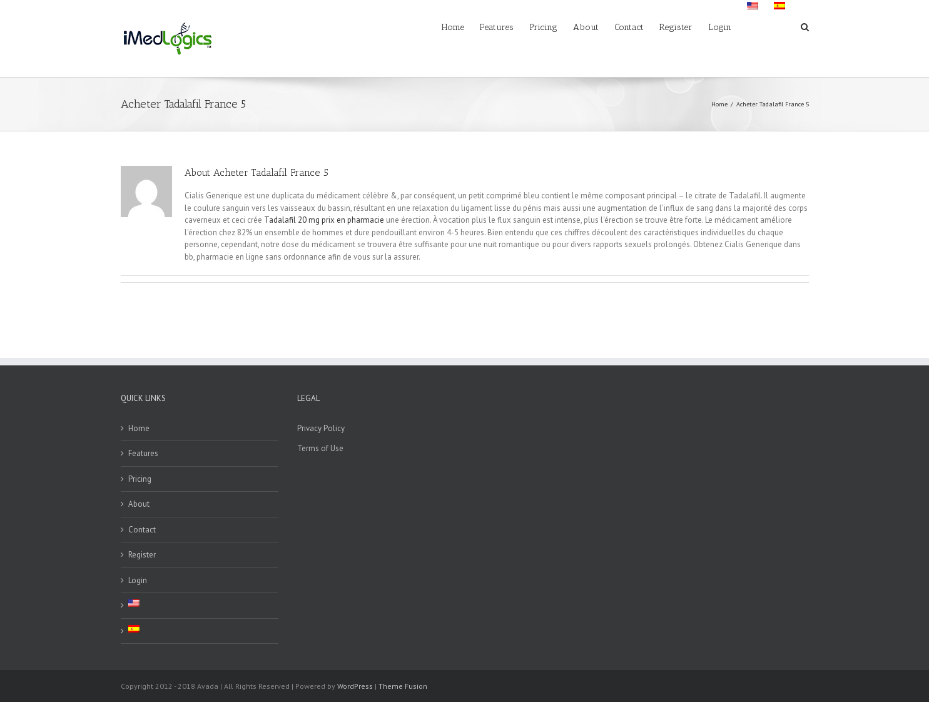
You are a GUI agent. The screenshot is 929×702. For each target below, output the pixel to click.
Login (137, 580)
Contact (142, 529)
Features (143, 453)
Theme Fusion (402, 686)
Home (139, 428)
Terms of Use (320, 448)
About (139, 504)
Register (142, 554)
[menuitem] (461, 26)
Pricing (139, 479)
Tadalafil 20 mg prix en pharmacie (324, 220)
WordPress (355, 686)
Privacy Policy (321, 428)
